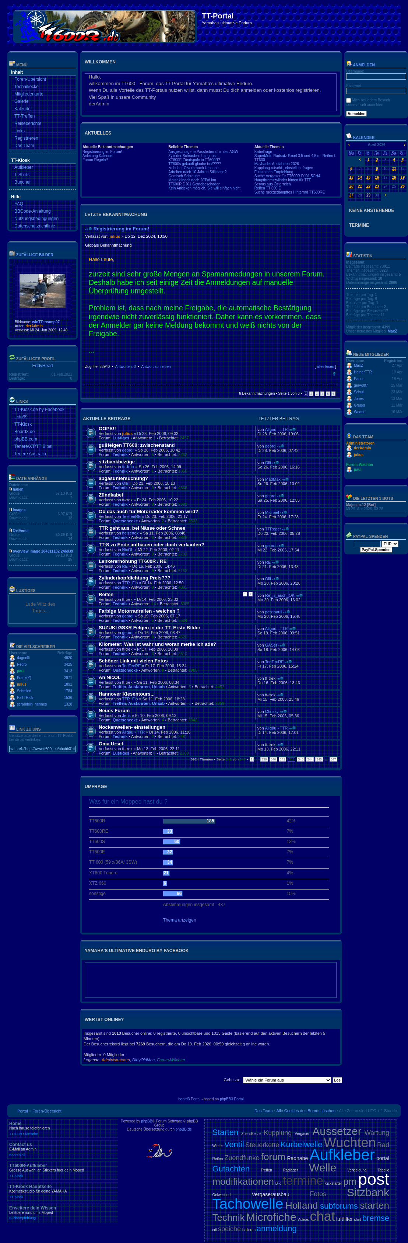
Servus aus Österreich (272, 184)
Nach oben (334, 374)
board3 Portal (189, 1099)
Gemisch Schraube (184, 176)
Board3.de (24, 431)
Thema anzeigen (179, 920)
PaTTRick (25, 698)
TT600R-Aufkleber (62, 1170)
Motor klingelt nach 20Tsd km (192, 180)
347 (333, 759)
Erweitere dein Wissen (62, 1212)
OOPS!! (107, 428)
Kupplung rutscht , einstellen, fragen (283, 168)
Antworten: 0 (125, 367)
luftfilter (344, 1219)
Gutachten (231, 1168)
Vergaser (302, 1134)
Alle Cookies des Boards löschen (305, 1110)
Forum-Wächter (171, 1060)
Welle (322, 1168)
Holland (301, 1205)
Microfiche (271, 1217)
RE (125, 566)
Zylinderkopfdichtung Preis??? (134, 578)
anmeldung (277, 1228)
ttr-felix (128, 466)
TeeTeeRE (131, 516)
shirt (357, 1220)
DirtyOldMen (143, 1060)
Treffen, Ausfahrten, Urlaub (139, 687)
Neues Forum (114, 710)
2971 (68, 678)
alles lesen (325, 367)
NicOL (128, 549)
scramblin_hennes (32, 704)
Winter (217, 1146)
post (373, 1179)
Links (19, 130)
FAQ (18, 203)
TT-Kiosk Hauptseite (62, 1191)
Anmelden (360, 65)
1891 (68, 684)
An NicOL (110, 677)
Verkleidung (356, 1170)
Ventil (234, 1144)
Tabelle (383, 1170)
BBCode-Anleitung (32, 211)
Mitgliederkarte (28, 94)
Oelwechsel (221, 1195)
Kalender (23, 108)
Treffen (266, 1170)
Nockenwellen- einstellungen (132, 727)
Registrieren (26, 138)
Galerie (21, 101)
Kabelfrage (263, 152)
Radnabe (297, 1158)
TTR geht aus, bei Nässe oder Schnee (142, 528)
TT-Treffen (24, 116)
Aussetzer (336, 1131)
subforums (339, 1206)
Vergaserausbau (270, 1194)
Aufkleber (23, 167)
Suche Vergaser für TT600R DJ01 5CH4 (287, 176)
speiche (229, 1229)
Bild (278, 1183)
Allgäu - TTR (276, 429)
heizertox (130, 533)
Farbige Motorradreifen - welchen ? (139, 611)
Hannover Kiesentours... (127, 694)
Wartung (377, 1132)
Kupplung (278, 1132)
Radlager (290, 1170)
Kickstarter (333, 1183)
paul (21, 671)
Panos (359, 379)
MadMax (273, 479)
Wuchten (350, 1142)
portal (382, 1158)
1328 (68, 704)
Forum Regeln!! (95, 160)
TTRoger (273, 529)
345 (319, 759)
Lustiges (121, 438)
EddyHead (42, 365)
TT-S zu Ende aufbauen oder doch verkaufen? (151, 544)
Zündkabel (111, 495)
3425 (68, 664)
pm (349, 1181)
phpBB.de (184, 1129)
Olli (268, 462)
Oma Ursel (111, 743)
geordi (128, 450)
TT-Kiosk (23, 424)
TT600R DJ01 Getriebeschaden (194, 184)
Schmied (24, 691)
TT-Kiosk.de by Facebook (39, 409)
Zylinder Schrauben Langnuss (192, 156)
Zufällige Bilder (34, 255)
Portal (22, 1111)
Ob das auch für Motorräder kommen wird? (148, 511)
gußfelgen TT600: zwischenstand (137, 445)
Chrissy (272, 711)
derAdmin (34, 326)
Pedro (22, 664)
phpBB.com (25, 439)
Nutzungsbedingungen (36, 218)
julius (22, 684)
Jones (359, 399)
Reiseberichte (27, 123)
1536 (68, 698)
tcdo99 (21, 416)
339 (264, 759)
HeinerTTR (363, 372)
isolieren (249, 1230)
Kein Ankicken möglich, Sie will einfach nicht (204, 188)
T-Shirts (21, 174)
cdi (214, 1230)
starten (375, 1205)
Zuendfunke (241, 1158)
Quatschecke (125, 521)
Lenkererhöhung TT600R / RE (133, 561)
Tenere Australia (30, 453)
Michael (272, 512)
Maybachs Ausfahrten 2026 (276, 164)
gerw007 (361, 385)
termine (303, 1180)
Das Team (24, 145)
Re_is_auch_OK (280, 595)
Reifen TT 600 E (267, 188)
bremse (375, 1218)
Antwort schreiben (155, 367)
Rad (383, 1145)
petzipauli (273, 612)
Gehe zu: (232, 1079)
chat (322, 1216)
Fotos (318, 1194)
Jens (126, 715)
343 (300, 759)
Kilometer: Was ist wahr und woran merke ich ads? (157, 644)
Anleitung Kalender (98, 156)
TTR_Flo (130, 583)
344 (310, 759)
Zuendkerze (251, 1134)
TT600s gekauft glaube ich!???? (194, 164)
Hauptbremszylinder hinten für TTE (283, 180)
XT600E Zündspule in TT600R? (194, 160)
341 (282, 759)
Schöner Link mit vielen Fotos (133, 661)
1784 (68, 691)
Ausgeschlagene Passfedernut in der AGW (203, 152)
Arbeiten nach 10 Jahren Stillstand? (197, 172)
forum (273, 1156)
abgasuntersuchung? (123, 478)
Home (62, 1128)
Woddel (360, 412)
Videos (303, 1220)
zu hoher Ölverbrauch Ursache (193, 168)
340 (273, 759)
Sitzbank (368, 1192)
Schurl (359, 392)
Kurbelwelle (302, 1144)
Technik (120, 454)
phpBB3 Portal (232, 1099)
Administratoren (116, 1060)
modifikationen (243, 1181)
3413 (68, 671)
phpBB (146, 1121)
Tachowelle (247, 1204)
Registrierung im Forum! (102, 152)
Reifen (106, 594)
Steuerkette (262, 1145)
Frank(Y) (24, 678)
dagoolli (23, 658)
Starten (225, 1132)
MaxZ (392, 331)
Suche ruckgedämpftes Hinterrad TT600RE (289, 192)
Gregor (359, 405)
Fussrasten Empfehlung (273, 172)
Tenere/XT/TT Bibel (33, 446)
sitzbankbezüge (117, 461)
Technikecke (26, 86)
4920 (68, 658)
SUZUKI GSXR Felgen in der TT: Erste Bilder (149, 627)
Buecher (22, 182)
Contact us (62, 1149)
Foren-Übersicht (30, 79)
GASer (271, 645)
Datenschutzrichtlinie (34, 226)
